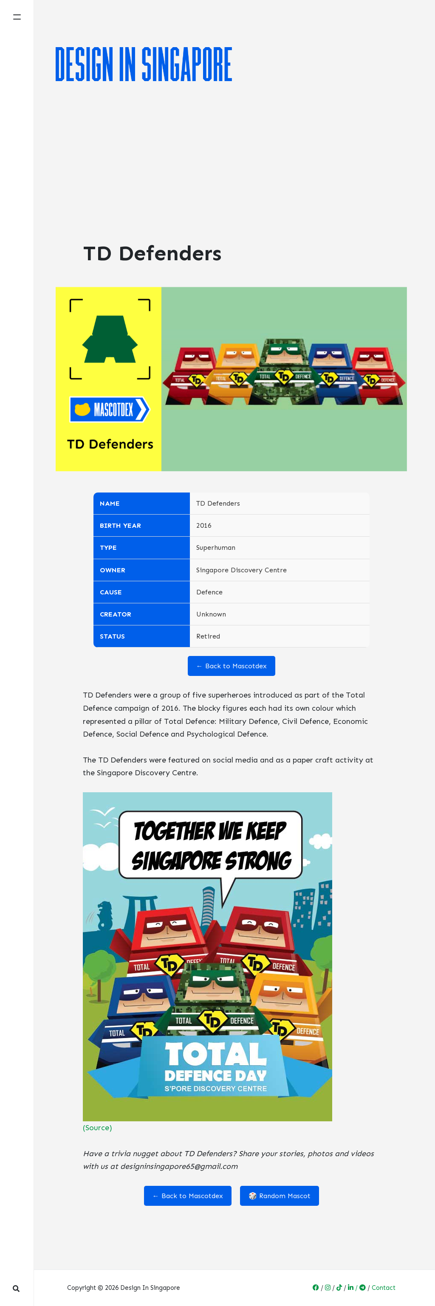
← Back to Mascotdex (231, 666)
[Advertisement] (231, 163)
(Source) (97, 1127)
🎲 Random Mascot (280, 1196)
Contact (383, 1288)
